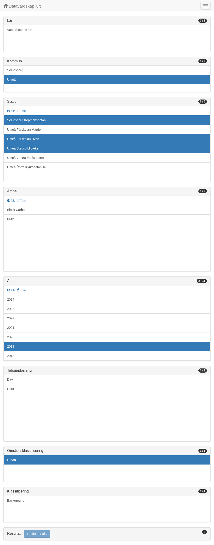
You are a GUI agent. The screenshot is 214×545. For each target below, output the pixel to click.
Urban (11, 460)
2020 (10, 337)
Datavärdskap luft (22, 6)
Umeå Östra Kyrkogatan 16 (26, 167)
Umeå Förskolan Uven (23, 139)
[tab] (107, 534)
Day (10, 379)
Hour (10, 389)
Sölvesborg (15, 70)
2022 (10, 318)
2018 (10, 356)
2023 (10, 309)
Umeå (11, 79)
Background (15, 500)
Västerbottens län (19, 30)
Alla (11, 111)
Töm (21, 111)
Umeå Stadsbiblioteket (23, 148)
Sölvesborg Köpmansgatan (26, 120)
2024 (10, 299)
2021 (10, 327)
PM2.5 (11, 219)
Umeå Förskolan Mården (24, 129)
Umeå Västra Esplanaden (25, 158)
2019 (10, 346)
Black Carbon (16, 210)
